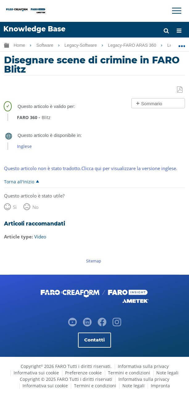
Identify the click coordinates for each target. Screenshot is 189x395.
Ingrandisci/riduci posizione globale (181, 44)
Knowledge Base (34, 29)
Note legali (167, 373)
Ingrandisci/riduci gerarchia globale (6, 45)
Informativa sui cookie (36, 373)
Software (45, 45)
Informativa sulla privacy (143, 366)
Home (20, 45)
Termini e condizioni (129, 373)
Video (40, 236)
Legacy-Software (81, 45)
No (35, 207)
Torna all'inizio (19, 181)
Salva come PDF (180, 90)
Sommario (151, 103)
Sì (15, 207)
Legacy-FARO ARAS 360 (132, 45)
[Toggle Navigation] (177, 11)
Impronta (160, 386)
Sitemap (93, 261)
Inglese (24, 146)
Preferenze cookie (83, 373)
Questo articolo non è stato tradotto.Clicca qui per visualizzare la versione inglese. (90, 168)
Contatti (94, 340)
